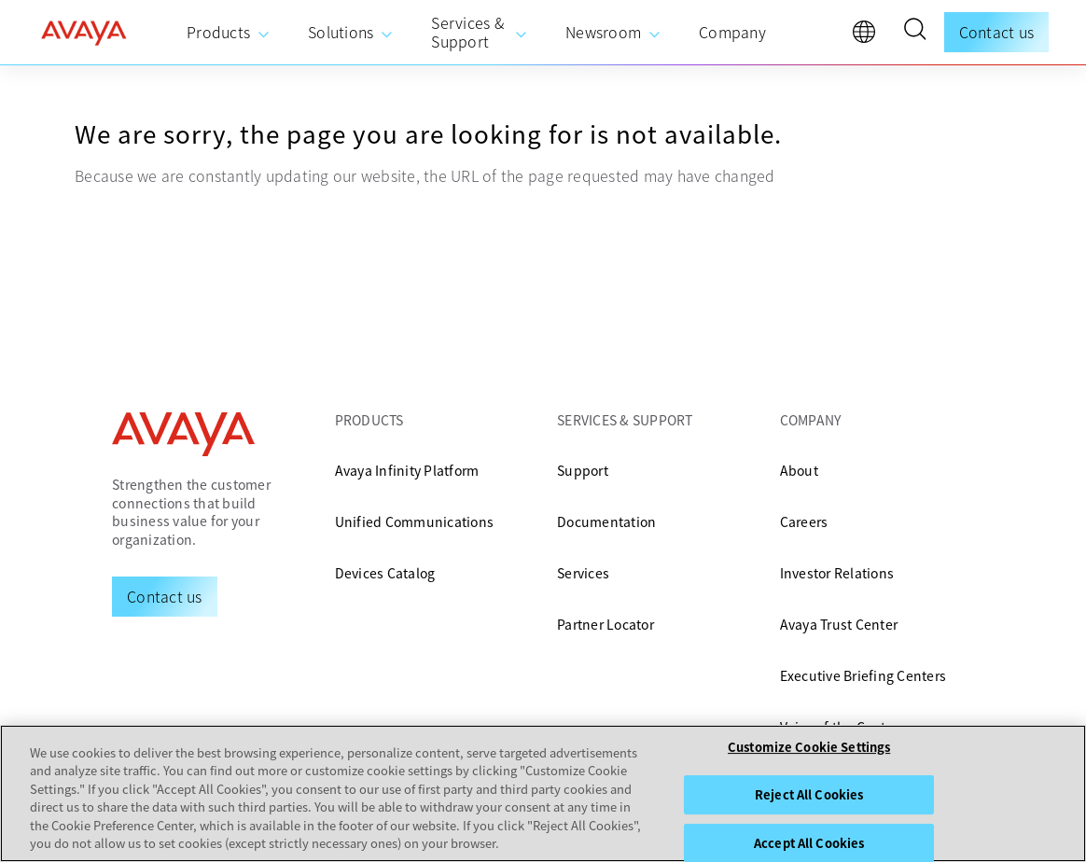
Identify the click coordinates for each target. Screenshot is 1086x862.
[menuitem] (229, 33)
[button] (914, 32)
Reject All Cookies (809, 794)
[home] (84, 32)
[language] (868, 36)
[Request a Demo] (164, 596)
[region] (543, 793)
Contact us (997, 32)
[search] (914, 32)
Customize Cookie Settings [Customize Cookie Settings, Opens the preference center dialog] (809, 748)
